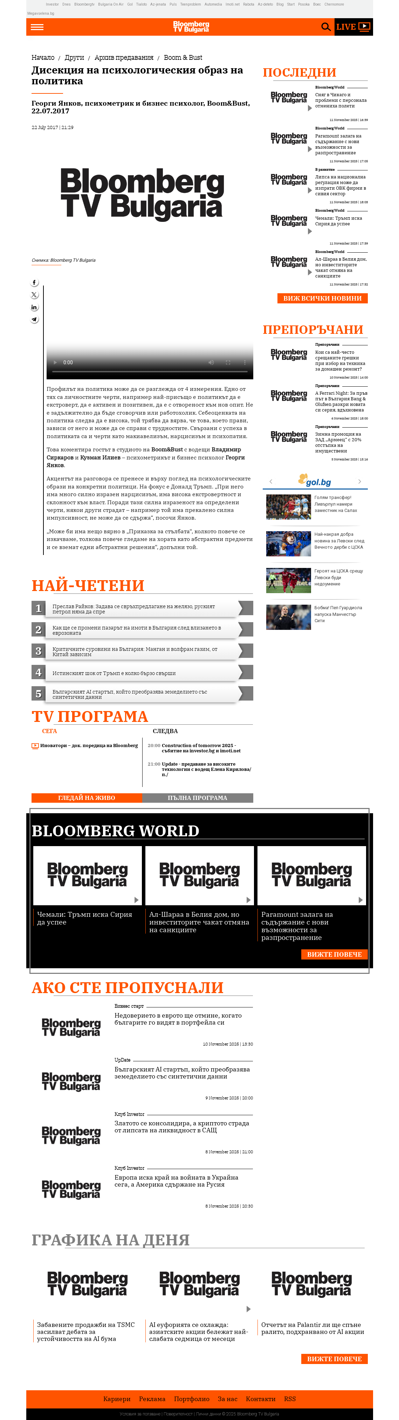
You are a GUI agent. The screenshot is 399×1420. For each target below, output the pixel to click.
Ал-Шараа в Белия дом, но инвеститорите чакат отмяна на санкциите (341, 267)
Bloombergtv (84, 4)
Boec (317, 4)
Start (291, 4)
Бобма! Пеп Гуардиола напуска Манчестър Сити (314, 617)
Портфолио (191, 1399)
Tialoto (141, 4)
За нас (228, 1399)
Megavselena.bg (40, 13)
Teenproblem (190, 4)
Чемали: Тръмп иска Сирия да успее (338, 221)
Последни (300, 72)
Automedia (213, 4)
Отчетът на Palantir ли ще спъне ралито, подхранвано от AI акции (312, 1328)
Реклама (152, 1399)
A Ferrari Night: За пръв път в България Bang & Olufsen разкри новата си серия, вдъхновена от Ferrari (341, 405)
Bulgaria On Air (111, 4)
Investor (52, 4)
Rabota (248, 4)
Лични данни (208, 1414)
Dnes (66, 4)
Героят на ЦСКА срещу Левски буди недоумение (314, 580)
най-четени (88, 585)
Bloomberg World (329, 87)
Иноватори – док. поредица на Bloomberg (85, 745)
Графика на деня (111, 1239)
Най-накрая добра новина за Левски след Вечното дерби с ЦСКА (315, 543)
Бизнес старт (129, 1006)
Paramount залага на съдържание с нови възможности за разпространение (338, 144)
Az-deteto (265, 4)
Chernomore (334, 4)
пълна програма (197, 798)
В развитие (325, 169)
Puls (173, 4)
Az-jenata (158, 4)
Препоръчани (313, 329)
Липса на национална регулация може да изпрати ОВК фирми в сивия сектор (340, 185)
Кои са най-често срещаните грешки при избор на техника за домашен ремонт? (340, 361)
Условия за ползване (140, 1414)
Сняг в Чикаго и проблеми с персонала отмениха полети (341, 100)
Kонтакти (261, 1399)
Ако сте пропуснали (128, 987)
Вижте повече (334, 954)
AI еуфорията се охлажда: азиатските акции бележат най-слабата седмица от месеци (198, 1331)
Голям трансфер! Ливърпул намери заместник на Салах (311, 507)
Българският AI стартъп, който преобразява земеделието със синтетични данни (182, 1073)
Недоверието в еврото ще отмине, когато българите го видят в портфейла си (178, 1019)
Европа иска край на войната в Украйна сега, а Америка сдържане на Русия (177, 1181)
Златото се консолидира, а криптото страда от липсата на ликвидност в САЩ (182, 1127)
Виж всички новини (322, 298)
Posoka (304, 4)
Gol (130, 4)
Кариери (117, 1399)
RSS (290, 1399)
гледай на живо (86, 798)
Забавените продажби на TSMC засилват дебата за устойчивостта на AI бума (86, 1331)
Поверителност (178, 1414)
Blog (280, 4)
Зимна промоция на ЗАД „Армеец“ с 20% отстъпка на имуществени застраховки (338, 445)
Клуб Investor (129, 1114)
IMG (36, 4)
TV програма (90, 716)
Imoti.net (233, 4)
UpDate (122, 1060)
